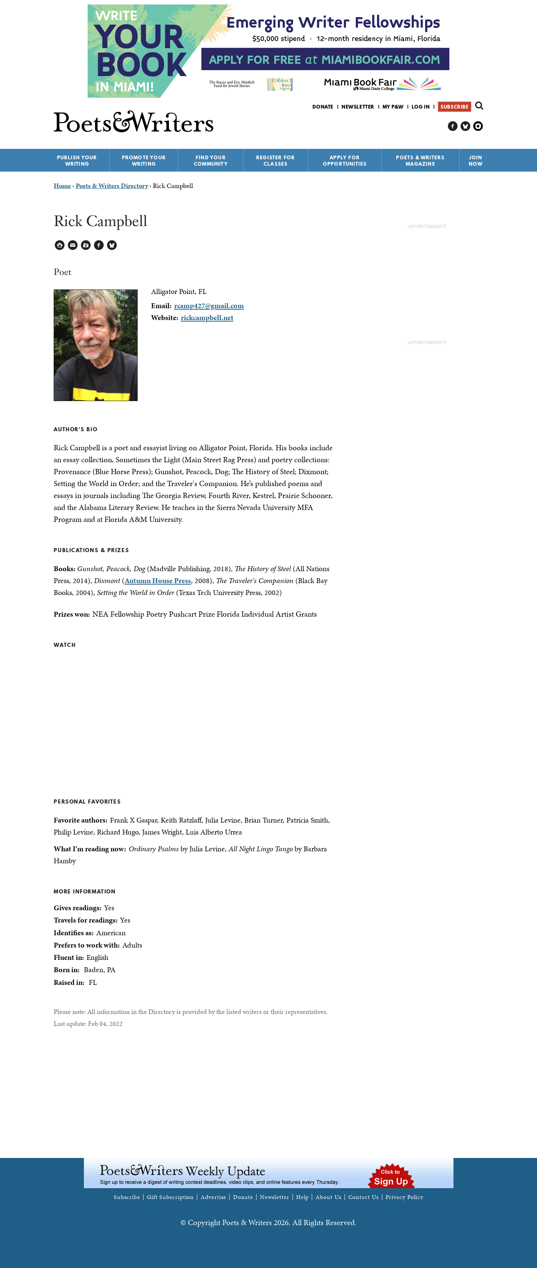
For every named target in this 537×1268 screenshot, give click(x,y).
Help (302, 1197)
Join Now (476, 160)
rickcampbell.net (207, 317)
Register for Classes (275, 160)
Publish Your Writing (77, 160)
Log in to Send (73, 245)
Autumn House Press (158, 580)
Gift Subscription (170, 1197)
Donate (323, 106)
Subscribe (454, 106)
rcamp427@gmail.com (209, 305)
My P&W (393, 106)
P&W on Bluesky (466, 126)
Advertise (213, 1197)
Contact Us (363, 1197)
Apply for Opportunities (345, 160)
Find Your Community (211, 160)
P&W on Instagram (478, 126)
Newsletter (358, 106)
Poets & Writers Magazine (420, 160)
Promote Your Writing (144, 160)
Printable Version (60, 245)
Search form (479, 105)
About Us (328, 1197)
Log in (421, 106)
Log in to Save (86, 245)
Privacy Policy (405, 1197)
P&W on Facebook (453, 126)
